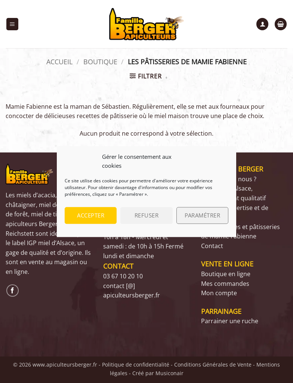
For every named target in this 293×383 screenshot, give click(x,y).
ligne (21, 272)
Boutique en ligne (225, 274)
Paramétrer (202, 215)
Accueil (59, 61)
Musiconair (169, 373)
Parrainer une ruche (229, 321)
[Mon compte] (262, 24)
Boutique (100, 61)
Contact (212, 246)
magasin (66, 262)
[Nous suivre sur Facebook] (12, 290)
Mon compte (219, 293)
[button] (12, 24)
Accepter (90, 215)
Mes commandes (225, 283)
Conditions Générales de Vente (213, 364)
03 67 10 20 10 (123, 276)
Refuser (146, 215)
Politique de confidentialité (135, 364)
